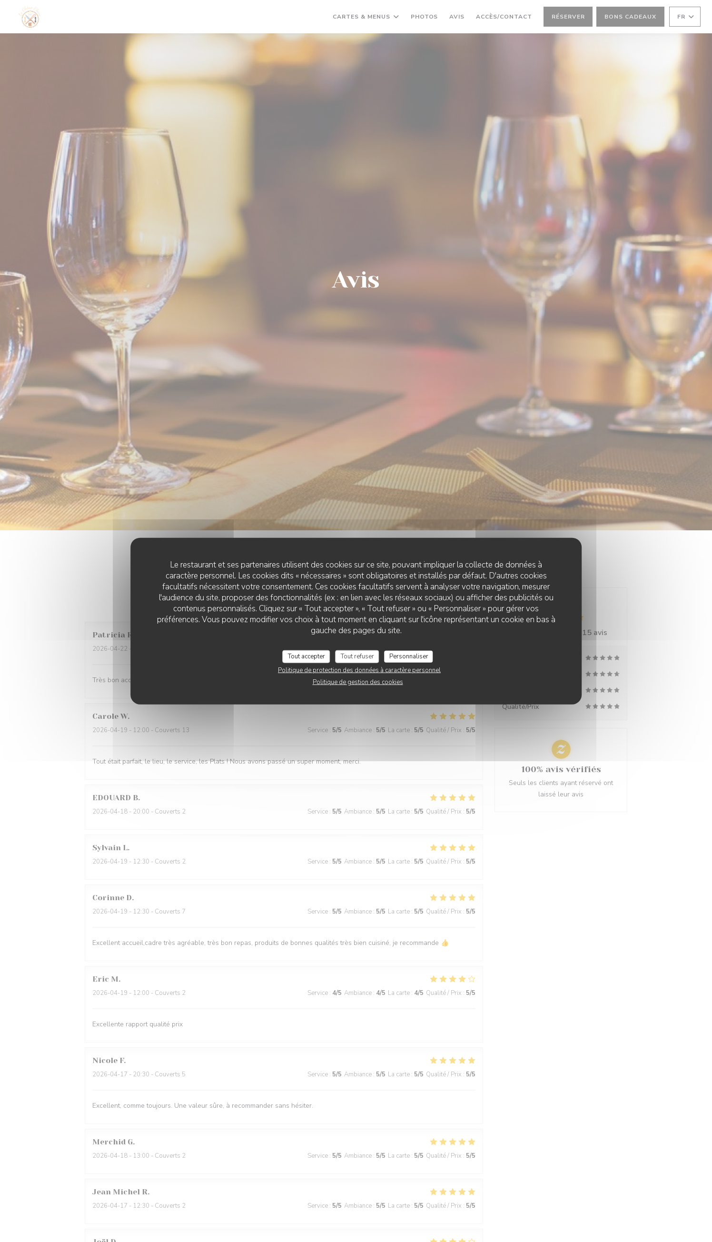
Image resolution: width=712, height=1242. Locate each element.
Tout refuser (357, 656)
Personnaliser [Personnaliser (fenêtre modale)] (408, 656)
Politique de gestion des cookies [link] (358, 682)
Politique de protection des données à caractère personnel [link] (359, 670)
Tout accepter (306, 656)
